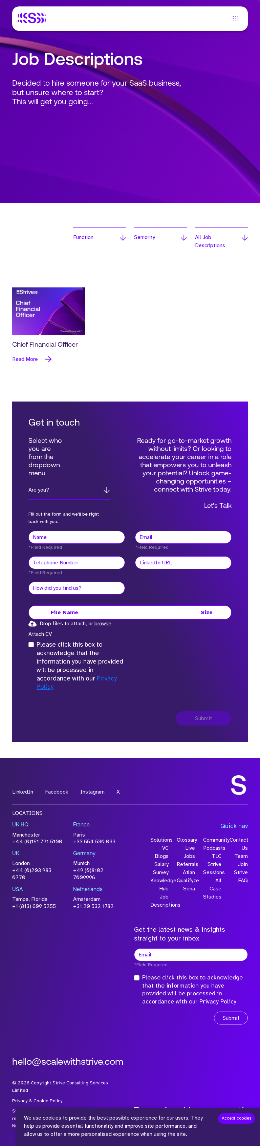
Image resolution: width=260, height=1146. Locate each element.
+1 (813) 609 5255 (34, 906)
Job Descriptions (159, 900)
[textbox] (76, 537)
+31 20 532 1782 (93, 906)
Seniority (144, 237)
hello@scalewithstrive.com (67, 1062)
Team (241, 856)
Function (83, 237)
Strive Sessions (212, 868)
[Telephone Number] (76, 562)
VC (165, 848)
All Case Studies (212, 888)
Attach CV (40, 634)
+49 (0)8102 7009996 (88, 874)
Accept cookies (236, 1118)
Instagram (92, 791)
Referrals (186, 864)
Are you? (38, 489)
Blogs (162, 856)
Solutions (159, 840)
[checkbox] (31, 644)
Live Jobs (189, 852)
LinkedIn (22, 791)
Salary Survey (161, 868)
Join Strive (241, 868)
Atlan (189, 872)
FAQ (243, 880)
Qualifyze (186, 880)
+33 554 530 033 (94, 841)
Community (212, 840)
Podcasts (212, 848)
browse (102, 623)
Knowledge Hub (159, 884)
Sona (189, 888)
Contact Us (239, 844)
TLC (216, 856)
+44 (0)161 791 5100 (37, 841)
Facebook (56, 791)
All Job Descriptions (210, 241)
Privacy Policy (217, 1001)
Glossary (186, 840)
